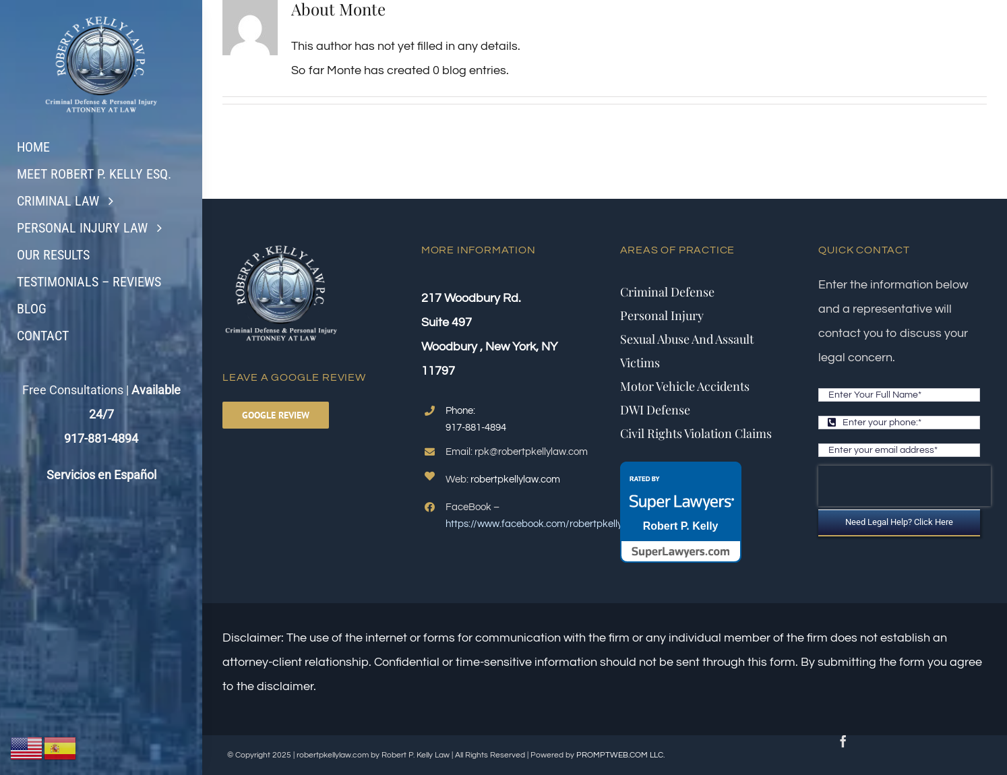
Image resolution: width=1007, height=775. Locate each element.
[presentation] (904, 486)
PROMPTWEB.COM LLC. (620, 755)
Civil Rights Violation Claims (696, 433)
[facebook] (843, 741)
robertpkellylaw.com (515, 479)
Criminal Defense (667, 292)
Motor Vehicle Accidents (685, 386)
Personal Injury (662, 315)
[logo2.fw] (101, 15)
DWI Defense (655, 410)
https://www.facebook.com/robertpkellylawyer (548, 524)
